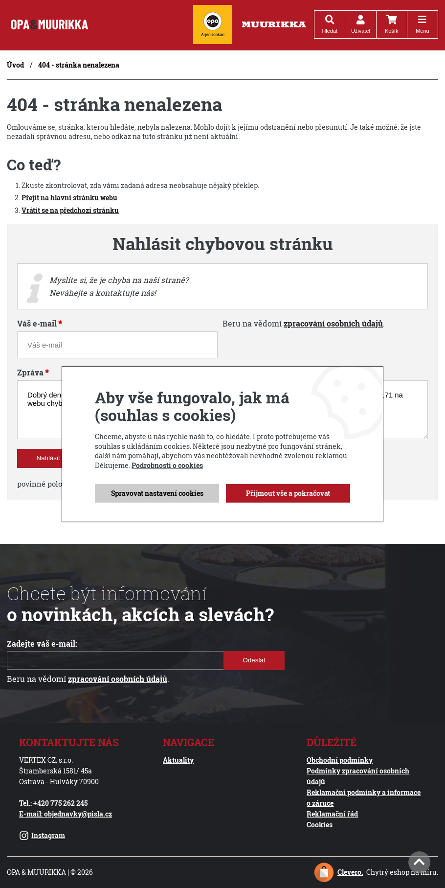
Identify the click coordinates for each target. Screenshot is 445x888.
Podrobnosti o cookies (167, 465)
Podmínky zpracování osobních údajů (358, 776)
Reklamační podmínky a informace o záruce (364, 798)
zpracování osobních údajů (333, 323)
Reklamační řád (332, 813)
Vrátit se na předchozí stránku (70, 210)
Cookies (320, 824)
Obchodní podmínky (340, 760)
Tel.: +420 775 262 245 (53, 803)
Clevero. (350, 872)
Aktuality (178, 760)
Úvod (15, 65)
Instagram (42, 836)
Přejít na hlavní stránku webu (69, 197)
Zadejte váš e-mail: (42, 643)
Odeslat (254, 660)
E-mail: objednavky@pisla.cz (65, 813)
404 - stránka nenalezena (78, 65)
